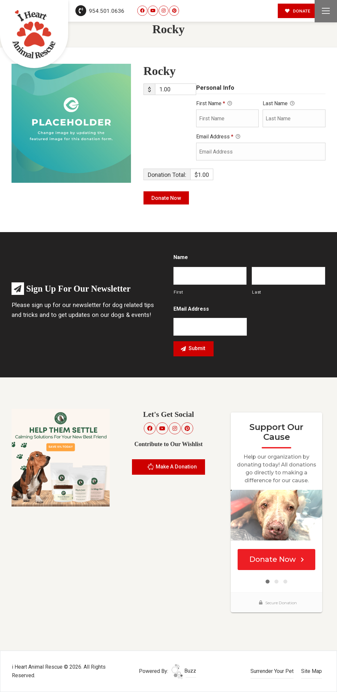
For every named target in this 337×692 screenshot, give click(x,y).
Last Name (279, 104)
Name (180, 257)
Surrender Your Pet (272, 671)
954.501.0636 (100, 11)
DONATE (297, 10)
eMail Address (191, 309)
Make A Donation (172, 468)
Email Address (218, 137)
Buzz (183, 671)
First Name (214, 104)
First (178, 292)
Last (256, 292)
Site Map (311, 671)
